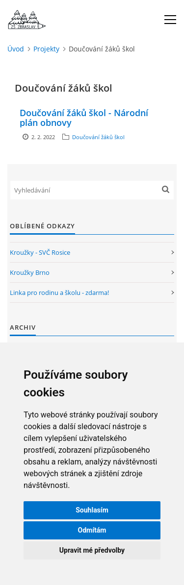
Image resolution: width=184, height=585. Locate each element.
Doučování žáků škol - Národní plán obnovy (84, 117)
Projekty (46, 48)
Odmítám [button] (92, 530)
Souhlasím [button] (92, 510)
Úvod (15, 48)
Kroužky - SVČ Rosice (40, 252)
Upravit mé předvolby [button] (92, 550)
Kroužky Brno (30, 272)
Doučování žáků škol (98, 137)
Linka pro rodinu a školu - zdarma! (59, 292)
